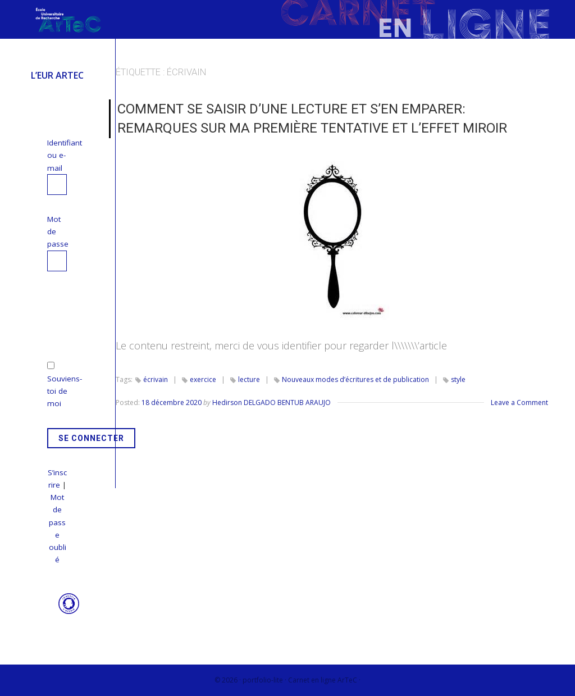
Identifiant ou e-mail (64, 155)
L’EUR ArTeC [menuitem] (57, 75)
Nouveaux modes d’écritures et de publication (355, 379)
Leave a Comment (519, 402)
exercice (203, 379)
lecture (249, 379)
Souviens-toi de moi (64, 391)
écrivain (155, 379)
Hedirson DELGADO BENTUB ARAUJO (271, 402)
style (458, 379)
